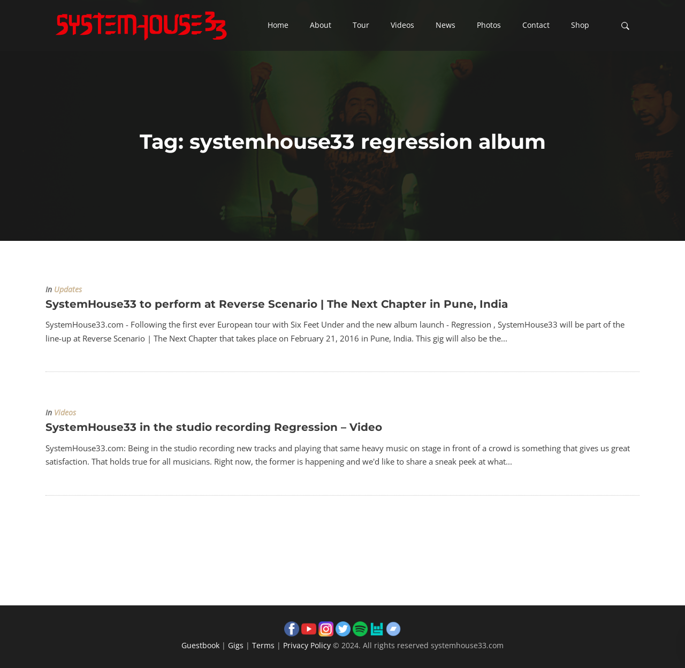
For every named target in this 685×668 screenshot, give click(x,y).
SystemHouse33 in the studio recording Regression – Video (213, 427)
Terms (263, 645)
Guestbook (200, 645)
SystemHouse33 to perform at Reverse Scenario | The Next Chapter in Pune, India (276, 304)
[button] (278, 25)
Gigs (235, 645)
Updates (68, 289)
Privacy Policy (307, 645)
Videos (65, 413)
